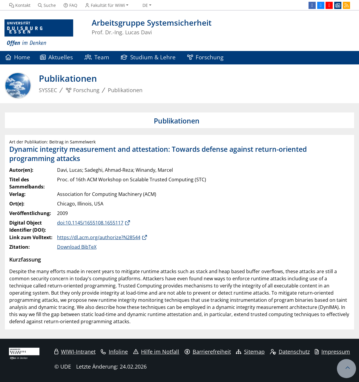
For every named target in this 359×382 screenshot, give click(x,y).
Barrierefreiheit (208, 351)
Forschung (205, 57)
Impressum (332, 351)
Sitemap (250, 351)
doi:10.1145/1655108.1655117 (90, 222)
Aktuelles (56, 57)
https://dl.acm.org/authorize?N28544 (98, 237)
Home (17, 57)
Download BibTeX (76, 247)
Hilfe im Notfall (156, 351)
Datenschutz (290, 351)
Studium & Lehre (148, 57)
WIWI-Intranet (75, 351)
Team (97, 57)
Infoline (114, 351)
